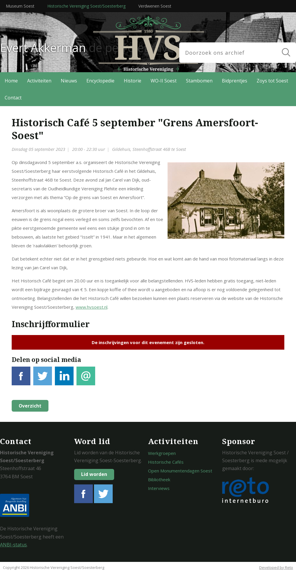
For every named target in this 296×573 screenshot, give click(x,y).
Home (11, 80)
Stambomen (199, 80)
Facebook (21, 379)
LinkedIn (64, 379)
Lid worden (94, 474)
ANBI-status (13, 544)
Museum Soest (20, 6)
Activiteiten (39, 80)
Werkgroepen (162, 453)
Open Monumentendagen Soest (180, 471)
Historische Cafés (166, 462)
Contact (13, 97)
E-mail (85, 379)
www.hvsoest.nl (91, 307)
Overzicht (29, 406)
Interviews (159, 488)
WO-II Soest (164, 80)
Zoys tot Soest (272, 80)
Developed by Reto (276, 567)
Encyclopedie (100, 80)
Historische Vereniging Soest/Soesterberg (86, 6)
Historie (132, 80)
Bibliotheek (159, 479)
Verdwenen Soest (154, 6)
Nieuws (69, 80)
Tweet (42, 379)
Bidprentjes (234, 80)
